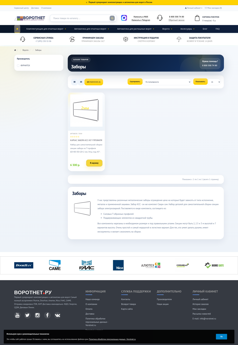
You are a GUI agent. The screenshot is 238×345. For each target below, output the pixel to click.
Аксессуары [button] (187, 28)
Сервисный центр (21, 8)
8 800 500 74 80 (176, 16)
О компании (46, 8)
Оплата (88, 309)
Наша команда (92, 299)
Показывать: (200, 81)
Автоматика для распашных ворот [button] (135, 28)
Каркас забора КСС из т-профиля (86, 140)
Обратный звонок (176, 20)
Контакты (125, 299)
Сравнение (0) (93, 82)
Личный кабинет (200, 299)
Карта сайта (127, 309)
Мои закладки (199, 309)
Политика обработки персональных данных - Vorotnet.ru (96, 322)
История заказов (201, 304)
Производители (164, 299)
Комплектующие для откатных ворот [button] (46, 28)
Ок (221, 336)
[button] (193, 8)
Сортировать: (135, 81)
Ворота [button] (167, 28)
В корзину (94, 163)
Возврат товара (128, 304)
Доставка (35, 8)
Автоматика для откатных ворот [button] (91, 28)
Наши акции (163, 304)
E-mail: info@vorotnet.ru (204, 318)
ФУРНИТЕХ (23, 65)
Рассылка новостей (202, 313)
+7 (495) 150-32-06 (43, 41)
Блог (205, 28)
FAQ (218, 28)
